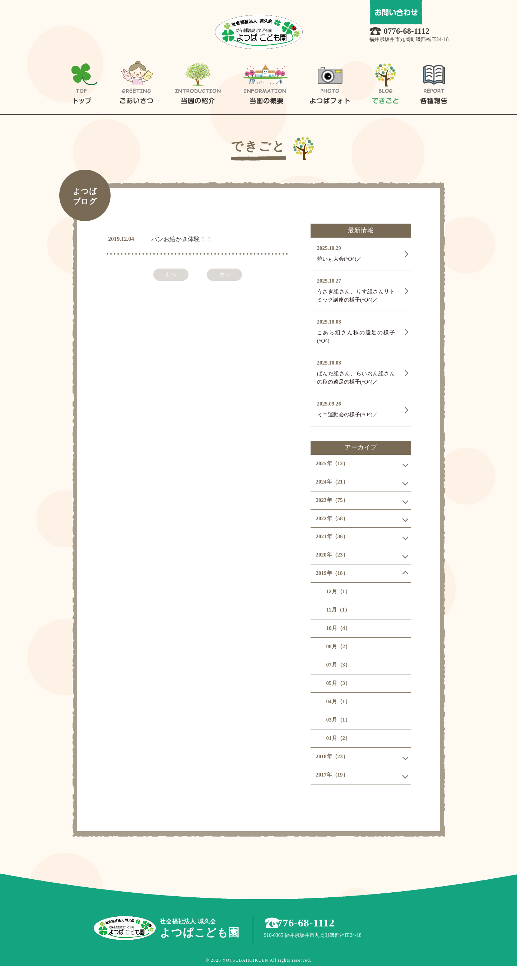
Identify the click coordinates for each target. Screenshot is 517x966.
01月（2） (338, 738)
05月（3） (338, 683)
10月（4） (338, 628)
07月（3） (338, 665)
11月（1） (338, 610)
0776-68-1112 (410, 32)
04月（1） (338, 701)
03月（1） (338, 720)
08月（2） (338, 646)
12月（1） (338, 591)
